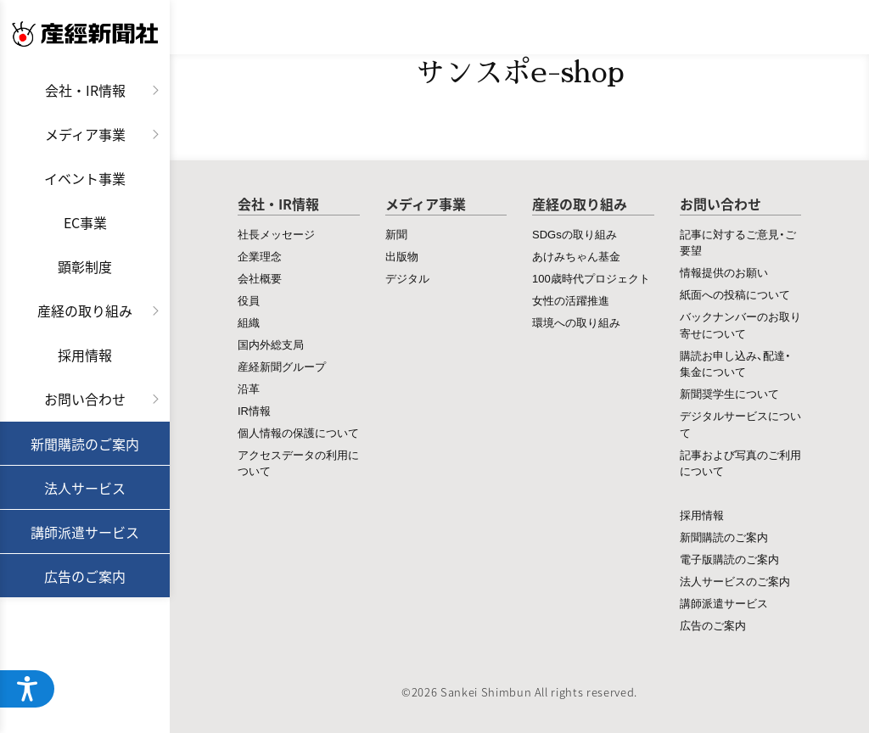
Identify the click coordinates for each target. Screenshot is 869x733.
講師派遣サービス (85, 532)
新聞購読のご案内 (85, 444)
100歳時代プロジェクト (591, 278)
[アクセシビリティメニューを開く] (27, 689)
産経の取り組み (84, 310)
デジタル (407, 278)
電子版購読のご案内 (729, 559)
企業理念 (260, 256)
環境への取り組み (576, 322)
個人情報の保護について (298, 432)
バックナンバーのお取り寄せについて (740, 324)
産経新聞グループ (282, 366)
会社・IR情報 (85, 90)
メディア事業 (85, 134)
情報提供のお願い (724, 272)
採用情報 (85, 354)
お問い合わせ (85, 399)
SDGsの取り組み (574, 234)
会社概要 (260, 278)
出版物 (401, 256)
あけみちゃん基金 (576, 256)
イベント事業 (85, 178)
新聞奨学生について (729, 393)
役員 (249, 300)
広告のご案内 (85, 576)
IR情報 (254, 410)
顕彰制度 (85, 266)
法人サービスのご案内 (735, 581)
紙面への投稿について (735, 294)
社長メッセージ (276, 234)
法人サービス (85, 488)
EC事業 (85, 222)
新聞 (396, 234)
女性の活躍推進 (570, 300)
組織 (249, 322)
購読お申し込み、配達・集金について (735, 363)
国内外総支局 (271, 344)
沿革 (249, 388)
